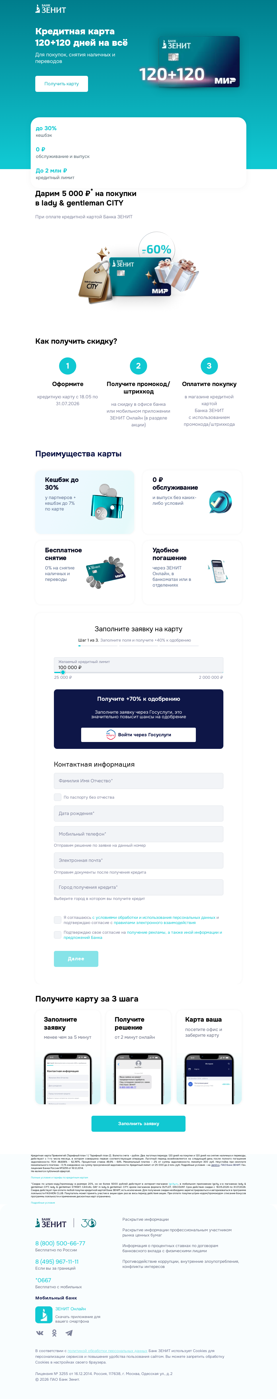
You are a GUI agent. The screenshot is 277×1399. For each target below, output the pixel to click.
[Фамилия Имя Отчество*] (138, 781)
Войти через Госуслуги (138, 734)
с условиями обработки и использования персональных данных (153, 917)
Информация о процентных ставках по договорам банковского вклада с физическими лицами (170, 1248)
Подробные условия (43, 1202)
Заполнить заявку (138, 1124)
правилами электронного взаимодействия (155, 922)
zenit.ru (215, 1165)
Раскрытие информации (145, 1219)
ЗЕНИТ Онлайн (70, 1309)
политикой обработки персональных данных (107, 1350)
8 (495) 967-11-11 (57, 1261)
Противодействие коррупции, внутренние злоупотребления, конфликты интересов (180, 1264)
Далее (76, 958)
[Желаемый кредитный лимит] (138, 668)
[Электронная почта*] (138, 860)
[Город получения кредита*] (138, 887)
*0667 (43, 1280)
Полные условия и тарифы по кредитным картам (59, 1177)
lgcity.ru (173, 1184)
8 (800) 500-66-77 (60, 1243)
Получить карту (61, 84)
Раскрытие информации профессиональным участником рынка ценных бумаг (177, 1233)
